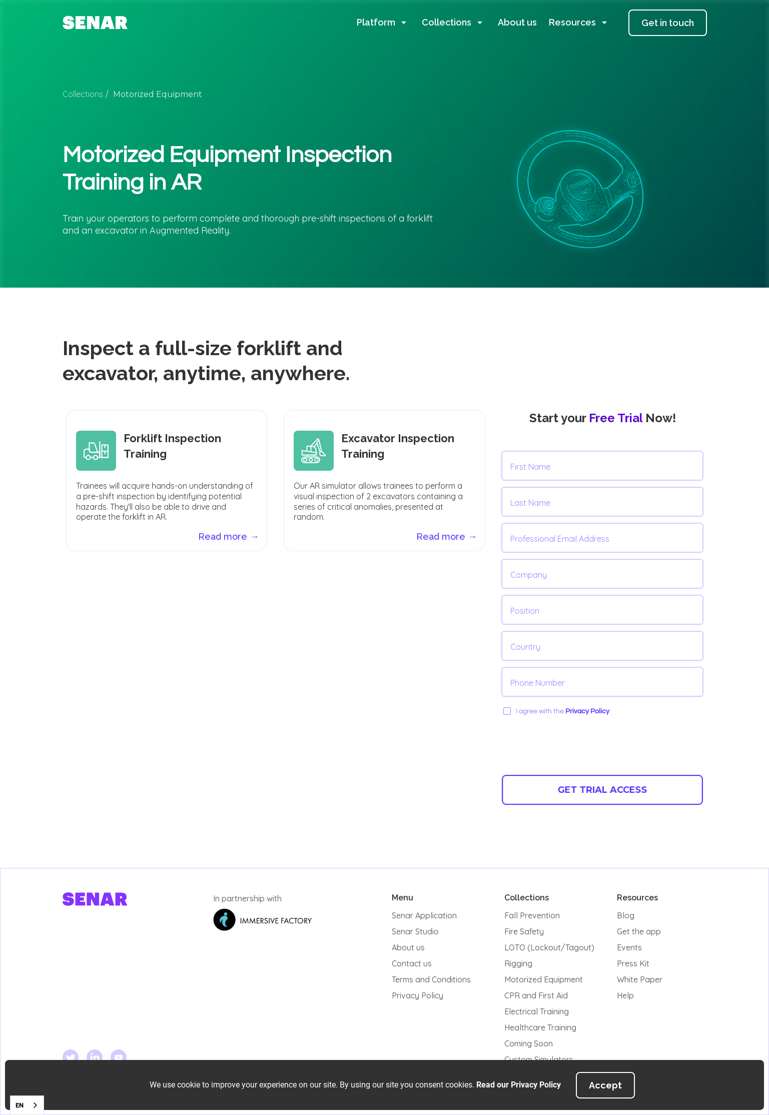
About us (517, 22)
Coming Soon (528, 1043)
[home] (95, 23)
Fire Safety (524, 931)
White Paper (639, 979)
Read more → (446, 536)
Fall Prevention (532, 915)
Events (629, 947)
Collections (83, 94)
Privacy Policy (587, 711)
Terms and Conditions (431, 979)
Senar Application (424, 915)
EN (20, 1105)
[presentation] (577, 745)
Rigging (518, 963)
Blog (625, 915)
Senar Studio (415, 931)
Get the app (639, 931)
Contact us (412, 963)
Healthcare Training (540, 1027)
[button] (383, 23)
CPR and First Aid (536, 995)
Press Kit (633, 963)
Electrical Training (536, 1011)
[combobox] (27, 1105)
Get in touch (667, 23)
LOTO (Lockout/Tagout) (549, 947)
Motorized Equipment (543, 979)
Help (625, 995)
